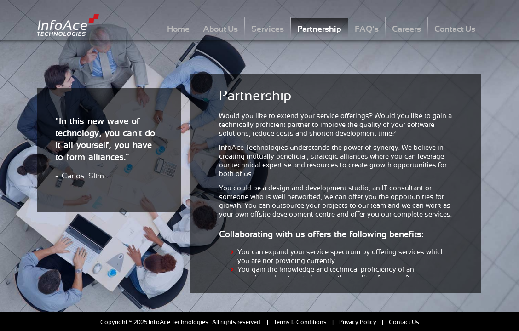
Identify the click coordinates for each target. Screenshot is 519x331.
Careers (406, 29)
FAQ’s (367, 29)
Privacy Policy (357, 322)
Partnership (319, 29)
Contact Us (454, 29)
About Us (220, 29)
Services (267, 29)
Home (178, 29)
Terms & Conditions (300, 322)
